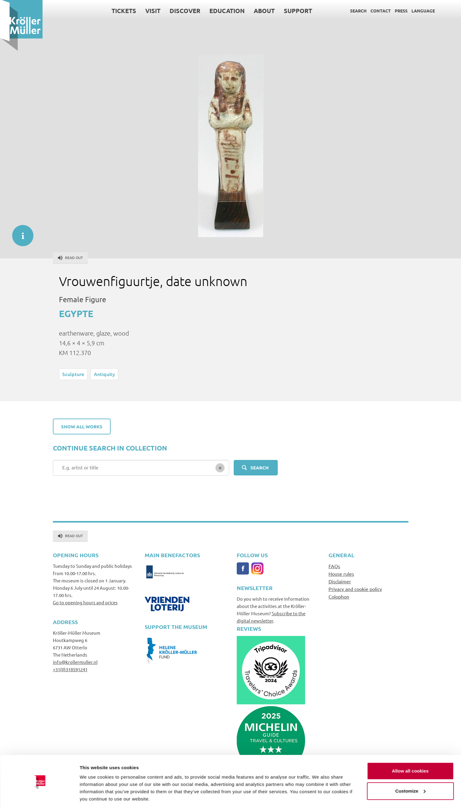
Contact (380, 10)
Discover (185, 11)
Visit (152, 11)
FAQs (334, 566)
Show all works (81, 426)
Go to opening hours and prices (85, 602)
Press (401, 10)
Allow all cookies (410, 751)
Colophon (339, 596)
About (264, 11)
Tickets (124, 11)
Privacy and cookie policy (355, 589)
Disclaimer (340, 581)
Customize (410, 771)
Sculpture (73, 374)
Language (423, 10)
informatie (19, 232)
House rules (341, 574)
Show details (94, 796)
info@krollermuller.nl (75, 662)
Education (227, 11)
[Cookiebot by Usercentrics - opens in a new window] (39, 796)
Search (358, 10)
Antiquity (104, 374)
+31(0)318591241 (70, 669)
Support (298, 11)
